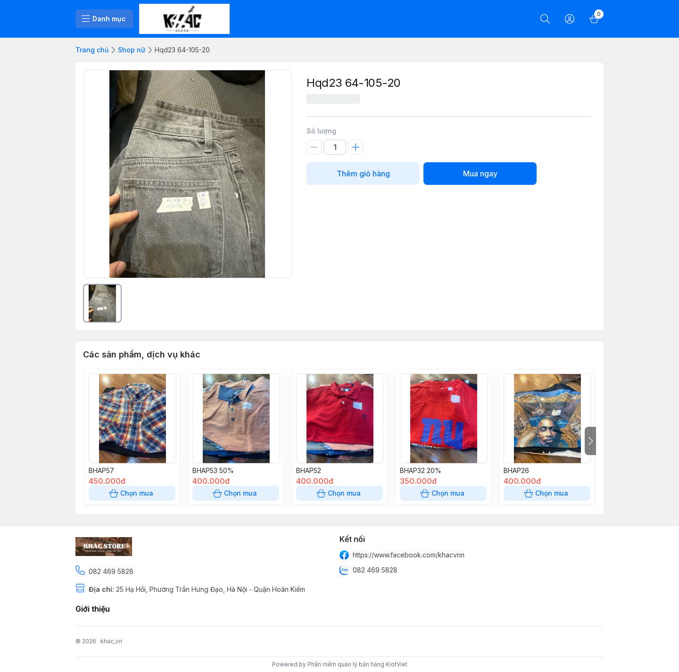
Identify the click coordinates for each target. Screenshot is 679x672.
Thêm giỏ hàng (363, 173)
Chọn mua (132, 493)
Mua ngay (480, 173)
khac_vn (111, 641)
